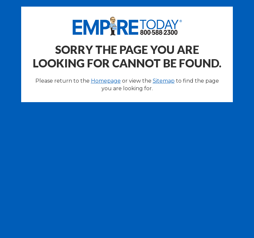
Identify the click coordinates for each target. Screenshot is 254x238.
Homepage (106, 81)
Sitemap (164, 81)
